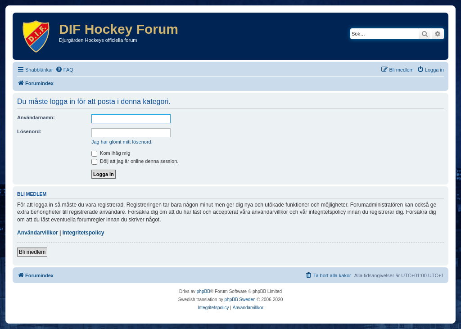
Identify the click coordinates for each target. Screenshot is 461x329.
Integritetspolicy (83, 233)
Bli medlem (32, 252)
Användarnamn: (36, 117)
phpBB (203, 291)
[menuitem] (64, 69)
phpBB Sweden (240, 299)
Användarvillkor (37, 233)
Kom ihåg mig (110, 153)
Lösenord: (29, 131)
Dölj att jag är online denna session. (134, 161)
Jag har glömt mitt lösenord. (122, 141)
